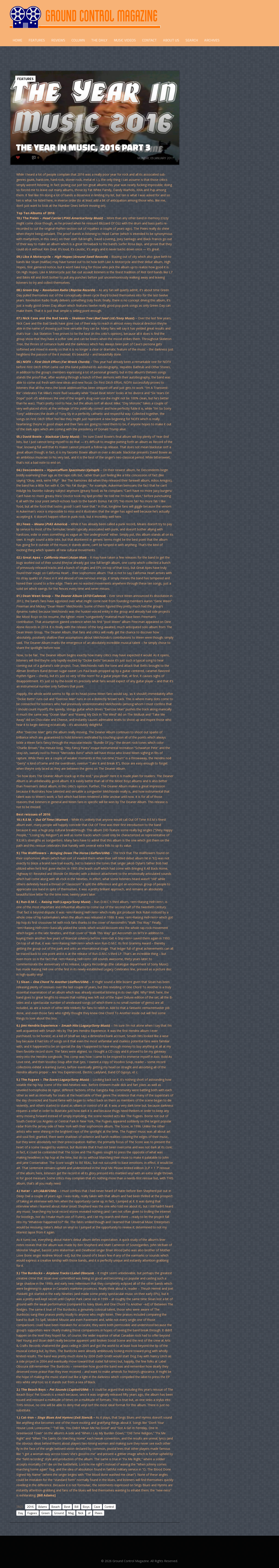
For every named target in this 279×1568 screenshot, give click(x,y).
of (89, 1513)
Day (20, 1513)
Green (45, 1513)
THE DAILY (99, 40)
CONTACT (149, 40)
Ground (59, 1513)
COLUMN (78, 40)
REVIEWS (58, 40)
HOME (17, 40)
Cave (97, 1506)
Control (109, 1506)
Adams (42, 1506)
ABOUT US (171, 40)
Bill (76, 1506)
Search (191, 40)
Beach (55, 1506)
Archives (211, 40)
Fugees (32, 1513)
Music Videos (125, 40)
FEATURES (37, 40)
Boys (86, 1506)
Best (67, 1506)
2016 (30, 1506)
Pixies (98, 1513)
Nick (80, 1513)
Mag (71, 1513)
